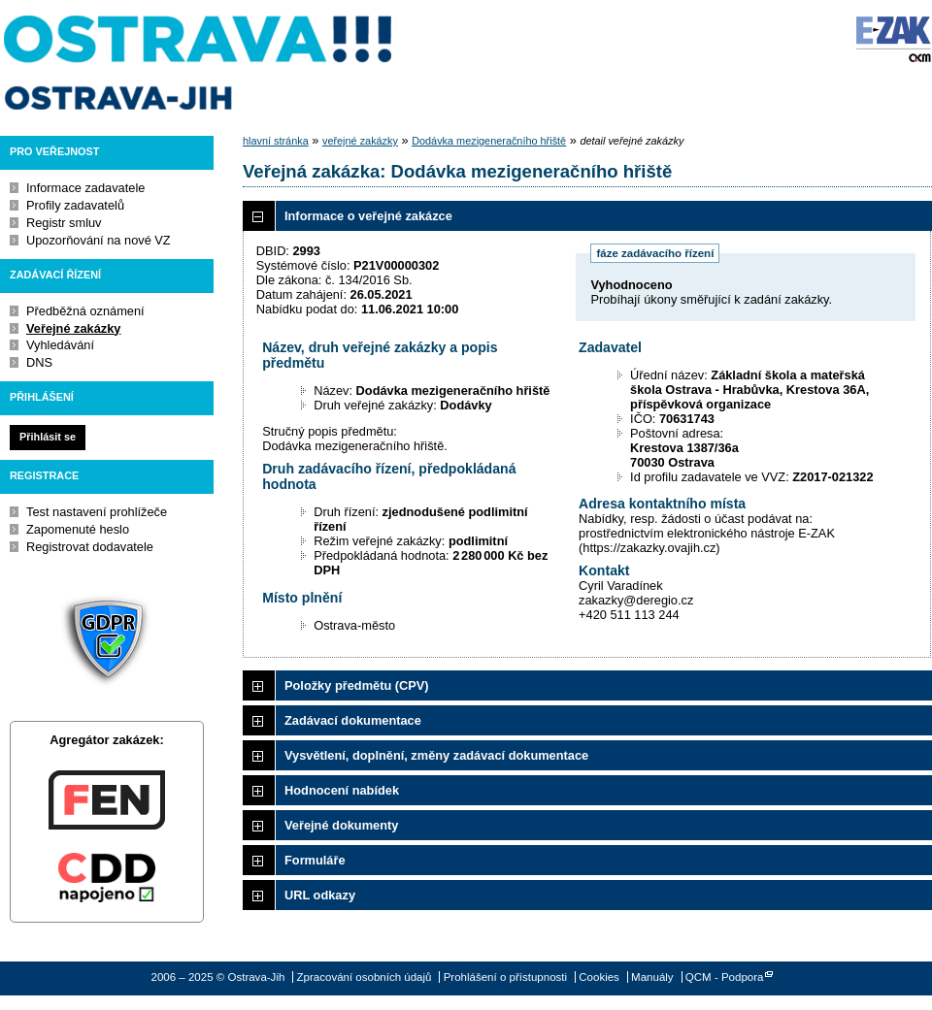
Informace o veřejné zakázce (368, 216)
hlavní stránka (276, 141)
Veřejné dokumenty (341, 825)
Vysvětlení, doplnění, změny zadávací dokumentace (436, 755)
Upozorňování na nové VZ (98, 240)
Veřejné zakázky (73, 328)
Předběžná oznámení (85, 311)
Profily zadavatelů (75, 205)
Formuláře (315, 860)
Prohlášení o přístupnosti (505, 977)
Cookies (599, 977)
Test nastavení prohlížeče (96, 512)
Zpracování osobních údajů (364, 977)
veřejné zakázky (360, 141)
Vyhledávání (60, 345)
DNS (39, 362)
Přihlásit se (47, 436)
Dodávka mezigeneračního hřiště (489, 141)
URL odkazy (319, 895)
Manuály (652, 977)
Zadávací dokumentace (352, 720)
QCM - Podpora (724, 977)
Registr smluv (64, 222)
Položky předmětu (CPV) (356, 685)
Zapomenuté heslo (77, 529)
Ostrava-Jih (199, 63)
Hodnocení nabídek (341, 790)
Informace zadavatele (85, 187)
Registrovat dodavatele (89, 546)
